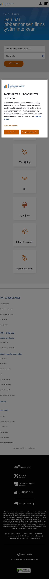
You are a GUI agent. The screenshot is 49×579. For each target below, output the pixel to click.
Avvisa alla (11, 132)
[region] (24, 108)
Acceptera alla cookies (29, 132)
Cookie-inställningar (10, 125)
